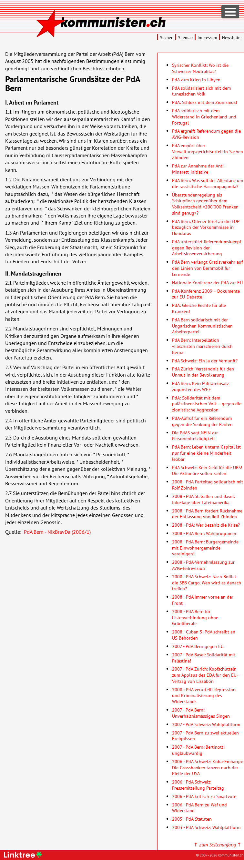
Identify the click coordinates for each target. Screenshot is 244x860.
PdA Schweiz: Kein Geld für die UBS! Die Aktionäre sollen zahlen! (207, 470)
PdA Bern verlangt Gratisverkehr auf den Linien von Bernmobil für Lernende (207, 268)
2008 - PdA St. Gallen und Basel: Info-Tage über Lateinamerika (203, 499)
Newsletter (232, 37)
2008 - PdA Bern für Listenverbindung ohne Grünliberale (195, 617)
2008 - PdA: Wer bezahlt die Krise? (206, 525)
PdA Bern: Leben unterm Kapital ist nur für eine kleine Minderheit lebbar (206, 453)
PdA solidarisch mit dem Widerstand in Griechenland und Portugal (204, 116)
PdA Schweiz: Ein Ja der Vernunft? (205, 361)
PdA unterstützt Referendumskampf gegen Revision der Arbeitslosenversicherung (206, 247)
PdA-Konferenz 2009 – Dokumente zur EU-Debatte (206, 294)
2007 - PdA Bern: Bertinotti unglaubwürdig (198, 750)
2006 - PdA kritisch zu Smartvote (204, 796)
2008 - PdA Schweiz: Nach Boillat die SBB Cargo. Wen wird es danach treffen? (206, 582)
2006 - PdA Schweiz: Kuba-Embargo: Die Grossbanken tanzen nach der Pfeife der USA (207, 767)
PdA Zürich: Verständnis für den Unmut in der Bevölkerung (203, 372)
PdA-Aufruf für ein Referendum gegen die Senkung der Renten (202, 421)
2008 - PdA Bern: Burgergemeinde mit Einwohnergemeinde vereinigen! (205, 548)
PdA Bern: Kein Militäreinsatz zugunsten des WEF (200, 386)
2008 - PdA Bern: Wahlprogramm (204, 533)
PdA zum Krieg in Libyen (196, 79)
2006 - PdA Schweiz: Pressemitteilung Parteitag (198, 785)
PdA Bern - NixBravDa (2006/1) (57, 532)
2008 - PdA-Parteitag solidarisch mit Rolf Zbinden (207, 485)
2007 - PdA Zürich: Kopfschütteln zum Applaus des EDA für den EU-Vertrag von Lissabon (205, 675)
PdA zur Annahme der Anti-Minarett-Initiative (198, 169)
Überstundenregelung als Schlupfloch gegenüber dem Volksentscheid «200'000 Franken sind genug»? (205, 204)
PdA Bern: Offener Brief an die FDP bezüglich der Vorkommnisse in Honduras (205, 227)
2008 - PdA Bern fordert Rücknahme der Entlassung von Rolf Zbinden (207, 514)
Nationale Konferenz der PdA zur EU (207, 282)
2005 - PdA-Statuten (192, 819)
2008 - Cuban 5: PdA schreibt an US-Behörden (203, 635)
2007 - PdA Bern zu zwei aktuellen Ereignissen (205, 736)
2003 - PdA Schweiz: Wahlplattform (206, 827)
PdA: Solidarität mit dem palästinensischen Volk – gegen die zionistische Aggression (206, 404)
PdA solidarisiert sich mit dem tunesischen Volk (201, 91)
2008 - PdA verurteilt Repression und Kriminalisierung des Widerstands (204, 695)
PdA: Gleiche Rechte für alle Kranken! (199, 308)
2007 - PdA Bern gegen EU (198, 646)
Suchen (166, 37)
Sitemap (185, 37)
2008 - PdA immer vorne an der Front (202, 600)
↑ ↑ (217, 844)
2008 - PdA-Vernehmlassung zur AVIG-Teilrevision (203, 565)
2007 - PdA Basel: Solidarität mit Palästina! (203, 658)
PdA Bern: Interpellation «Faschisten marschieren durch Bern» (202, 346)
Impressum (207, 37)
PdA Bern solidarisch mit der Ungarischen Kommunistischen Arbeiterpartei (202, 326)
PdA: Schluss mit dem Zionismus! (204, 102)
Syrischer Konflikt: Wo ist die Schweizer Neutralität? (200, 68)
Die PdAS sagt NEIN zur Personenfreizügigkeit (195, 436)
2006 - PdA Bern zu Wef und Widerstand (199, 808)
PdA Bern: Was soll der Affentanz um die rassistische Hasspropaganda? (207, 183)
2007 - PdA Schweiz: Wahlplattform (206, 724)
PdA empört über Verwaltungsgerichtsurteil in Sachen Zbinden (207, 151)
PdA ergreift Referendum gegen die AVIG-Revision (206, 134)
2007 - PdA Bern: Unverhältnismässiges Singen (201, 713)
